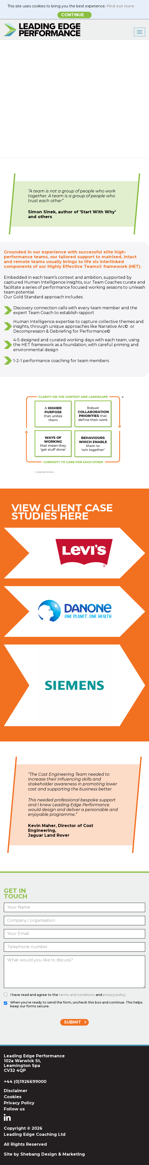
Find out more (120, 6)
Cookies (12, 1096)
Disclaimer (15, 1090)
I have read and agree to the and (68, 995)
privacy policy (114, 995)
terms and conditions (77, 995)
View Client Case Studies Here (62, 511)
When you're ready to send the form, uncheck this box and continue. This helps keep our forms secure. (76, 1004)
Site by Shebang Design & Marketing (44, 1154)
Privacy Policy (19, 1103)
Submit (72, 1022)
